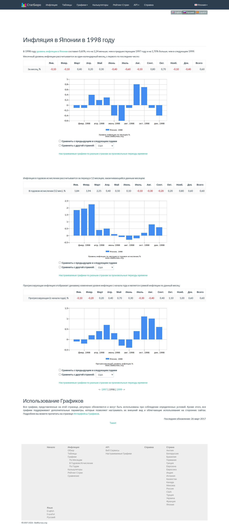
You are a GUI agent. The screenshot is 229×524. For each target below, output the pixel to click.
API (136, 4)
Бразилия (171, 456)
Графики (82, 4)
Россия (170, 488)
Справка (148, 4)
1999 (119, 389)
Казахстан (171, 479)
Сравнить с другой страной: (78, 145)
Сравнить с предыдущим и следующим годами (89, 141)
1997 (104, 389)
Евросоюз (171, 469)
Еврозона (171, 466)
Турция (170, 495)
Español (201, 12)
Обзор (71, 450)
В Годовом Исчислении (81, 463)
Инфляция (51, 4)
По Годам (74, 466)
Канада (170, 482)
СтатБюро (31, 4)
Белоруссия (172, 453)
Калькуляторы (100, 4)
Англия (169, 450)
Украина (170, 498)
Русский (188, 12)
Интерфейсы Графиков (86, 413)
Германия (171, 460)
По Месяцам (75, 460)
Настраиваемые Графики (119, 453)
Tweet (113, 422)
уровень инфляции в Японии (52, 51)
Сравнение (73, 475)
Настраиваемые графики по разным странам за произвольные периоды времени (103, 153)
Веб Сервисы (112, 450)
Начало (51, 447)
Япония (201, 4)
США (168, 491)
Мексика (170, 485)
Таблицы (67, 4)
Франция (170, 501)
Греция (170, 463)
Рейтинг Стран (121, 4)
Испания (170, 475)
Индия (169, 472)
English (176, 12)
